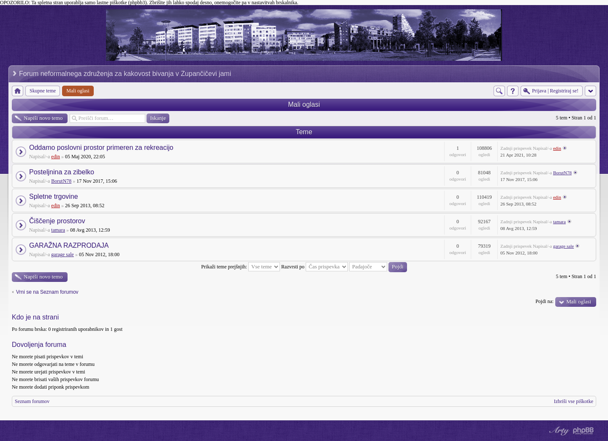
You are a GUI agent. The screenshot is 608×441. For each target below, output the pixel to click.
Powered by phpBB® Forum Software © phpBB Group (583, 431)
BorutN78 (61, 181)
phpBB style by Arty (558, 431)
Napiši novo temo (43, 118)
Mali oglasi (304, 104)
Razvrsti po (314, 267)
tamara (58, 230)
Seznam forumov (32, 401)
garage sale (62, 254)
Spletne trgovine (53, 196)
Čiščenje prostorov (57, 221)
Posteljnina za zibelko (61, 172)
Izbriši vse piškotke (573, 401)
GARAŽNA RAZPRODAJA (69, 245)
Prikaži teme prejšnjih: (240, 267)
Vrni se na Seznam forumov (47, 292)
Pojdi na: (544, 301)
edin (55, 157)
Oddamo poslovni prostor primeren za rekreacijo (101, 147)
